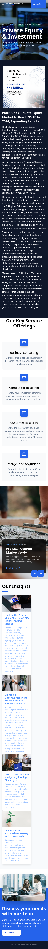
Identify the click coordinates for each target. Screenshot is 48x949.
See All (24, 544)
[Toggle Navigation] (3, 4)
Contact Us (38, 4)
